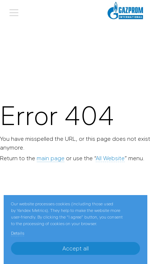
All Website (110, 158)
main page (51, 158)
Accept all (75, 248)
